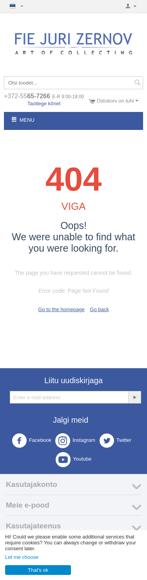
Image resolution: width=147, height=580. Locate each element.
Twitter (115, 440)
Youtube (73, 459)
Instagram (75, 440)
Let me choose (21, 557)
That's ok (38, 570)
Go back (99, 309)
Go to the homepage (61, 309)
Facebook (31, 440)
